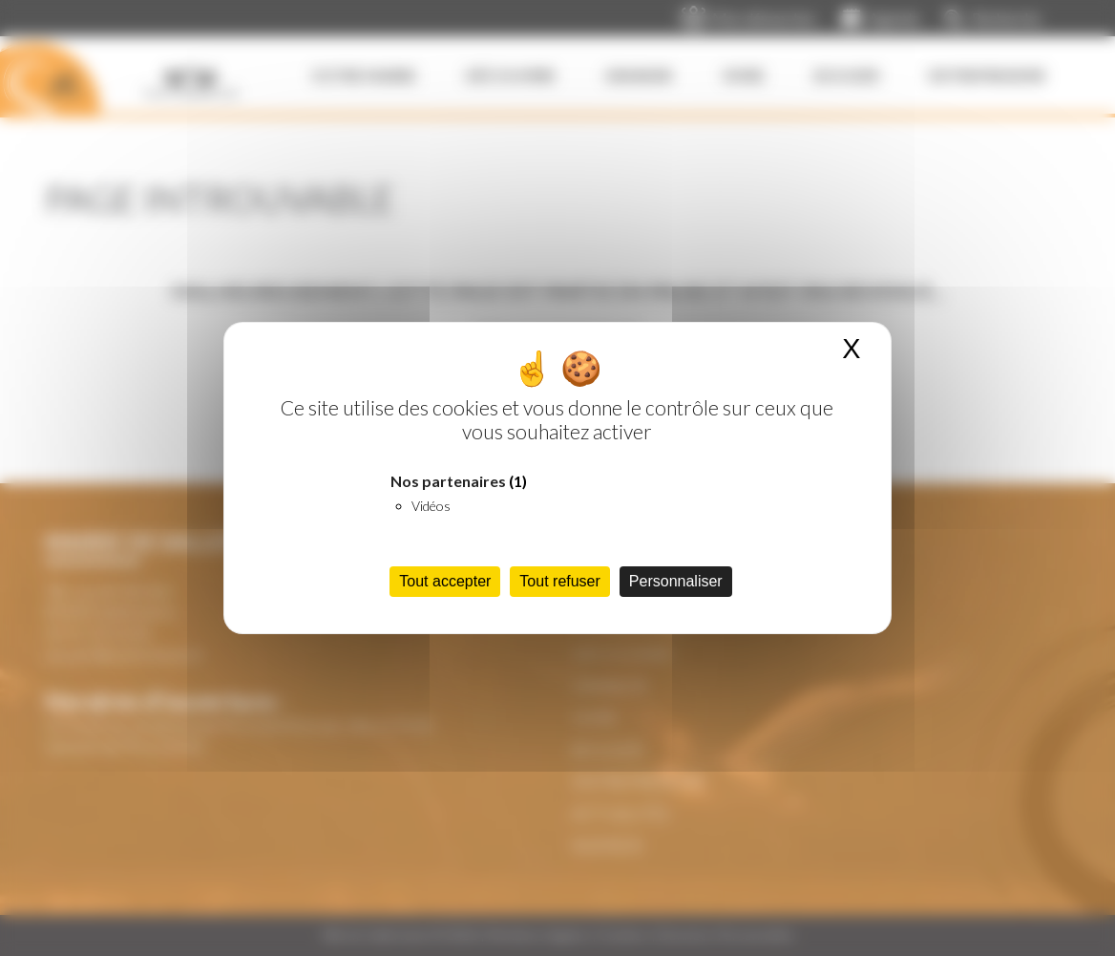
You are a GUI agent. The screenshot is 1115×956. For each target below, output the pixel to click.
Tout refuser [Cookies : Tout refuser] (559, 581)
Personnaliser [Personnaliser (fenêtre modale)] (676, 581)
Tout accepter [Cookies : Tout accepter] (445, 581)
